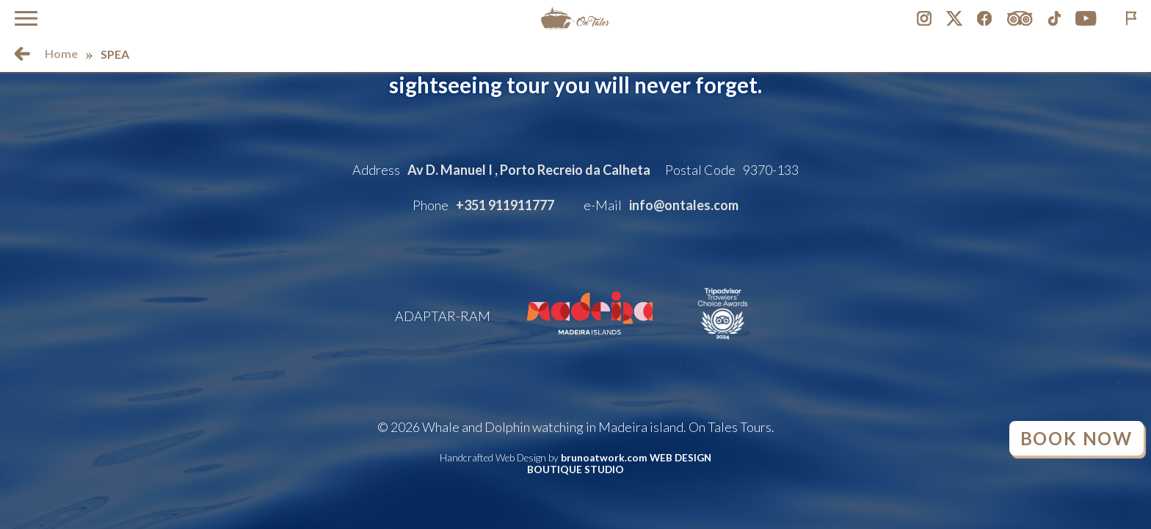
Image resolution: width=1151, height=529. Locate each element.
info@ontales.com (683, 205)
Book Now (1076, 438)
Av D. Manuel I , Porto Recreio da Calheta (528, 170)
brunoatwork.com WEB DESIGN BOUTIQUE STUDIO (619, 463)
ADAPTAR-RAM (442, 316)
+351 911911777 (505, 205)
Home (61, 53)
